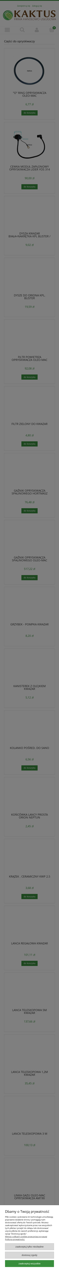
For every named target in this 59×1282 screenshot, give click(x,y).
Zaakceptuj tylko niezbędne (29, 1246)
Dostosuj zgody (29, 1255)
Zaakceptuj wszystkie (29, 1263)
